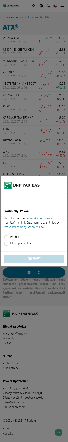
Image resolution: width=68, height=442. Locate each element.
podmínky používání (38, 218)
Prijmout (15, 237)
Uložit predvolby (20, 243)
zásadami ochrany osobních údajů (25, 227)
